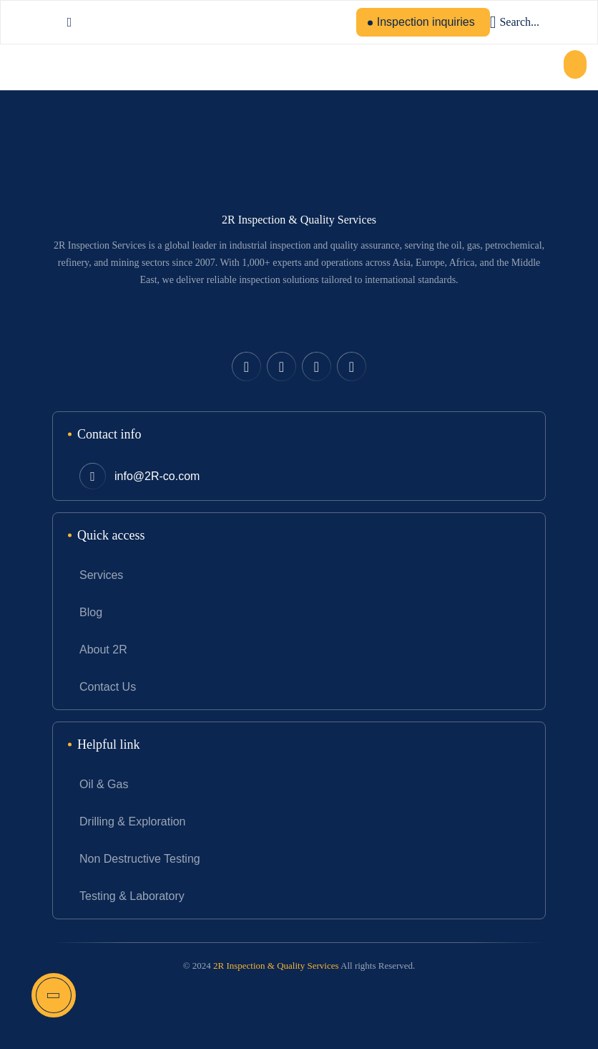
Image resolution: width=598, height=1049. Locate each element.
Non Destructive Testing (139, 859)
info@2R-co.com (157, 476)
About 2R (103, 649)
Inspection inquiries (426, 22)
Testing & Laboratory (132, 896)
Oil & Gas (103, 784)
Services (101, 575)
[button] (575, 64)
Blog (90, 612)
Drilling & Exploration (132, 821)
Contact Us (107, 687)
